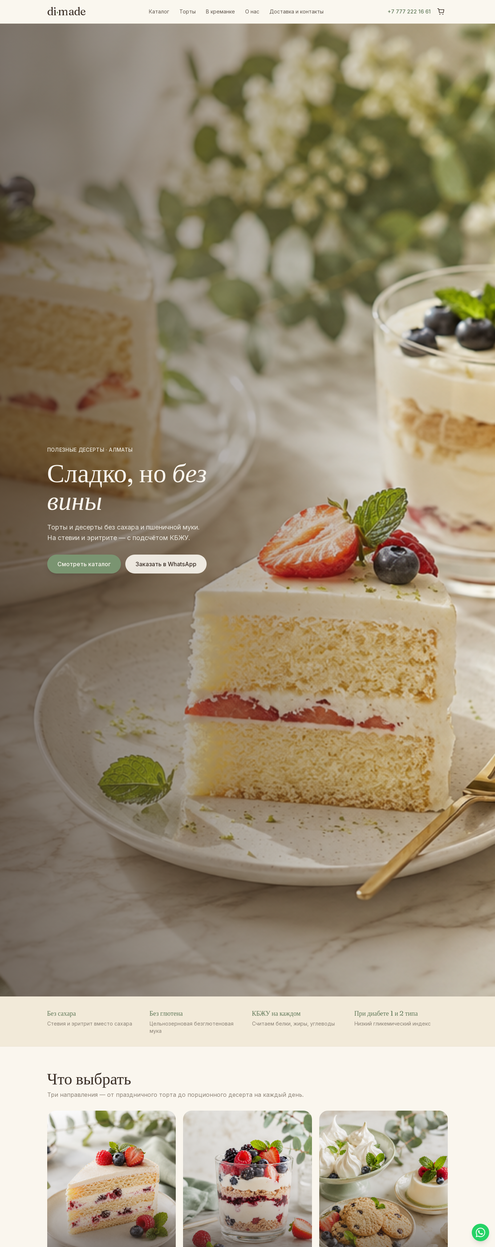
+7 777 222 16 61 (409, 11)
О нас (252, 11)
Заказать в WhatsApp (165, 564)
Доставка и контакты (296, 11)
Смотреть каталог (84, 564)
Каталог (159, 11)
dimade (66, 11)
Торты (187, 11)
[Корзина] (441, 11)
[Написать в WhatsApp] (479, 1231)
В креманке (220, 11)
